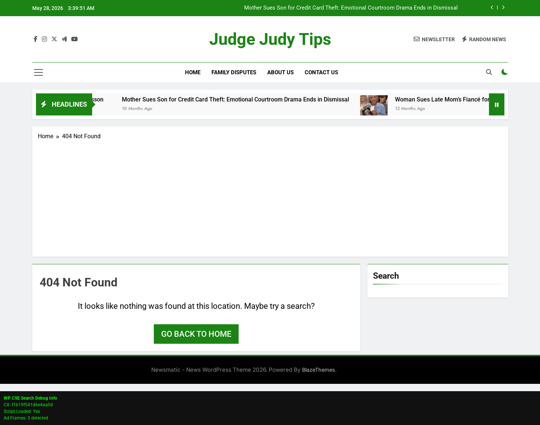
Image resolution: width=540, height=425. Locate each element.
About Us (280, 72)
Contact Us (321, 72)
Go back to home (196, 334)
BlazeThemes (318, 370)
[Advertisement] (270, 195)
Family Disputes (233, 72)
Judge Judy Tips (270, 39)
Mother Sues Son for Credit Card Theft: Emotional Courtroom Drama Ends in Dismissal (351, 8)
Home (192, 72)
